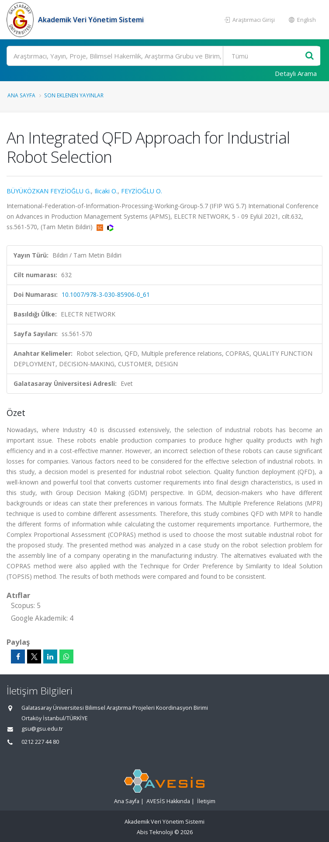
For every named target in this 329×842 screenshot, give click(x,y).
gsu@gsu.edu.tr (42, 728)
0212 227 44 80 (40, 742)
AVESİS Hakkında (168, 801)
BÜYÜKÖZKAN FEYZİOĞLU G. (49, 191)
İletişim (206, 801)
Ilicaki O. (106, 191)
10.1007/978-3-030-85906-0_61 (106, 294)
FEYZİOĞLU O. (141, 191)
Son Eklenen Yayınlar (74, 95)
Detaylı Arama (296, 73)
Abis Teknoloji (155, 832)
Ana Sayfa (21, 95)
